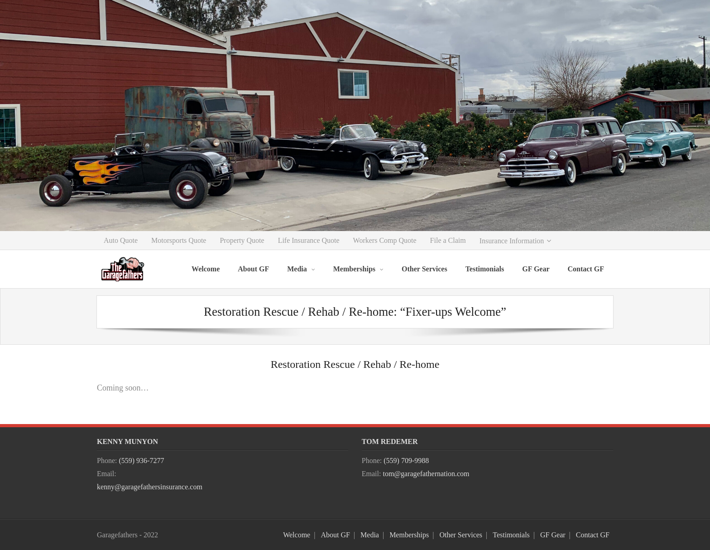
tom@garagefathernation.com (426, 474)
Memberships (409, 535)
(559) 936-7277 (141, 460)
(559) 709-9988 (406, 460)
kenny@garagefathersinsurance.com (149, 487)
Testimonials (511, 535)
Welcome (296, 535)
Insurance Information (512, 241)
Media (369, 535)
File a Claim (448, 240)
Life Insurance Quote (309, 240)
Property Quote (242, 240)
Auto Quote (121, 240)
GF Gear (553, 535)
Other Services (460, 535)
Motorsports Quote (178, 240)
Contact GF (592, 535)
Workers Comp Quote (385, 240)
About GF (335, 535)
